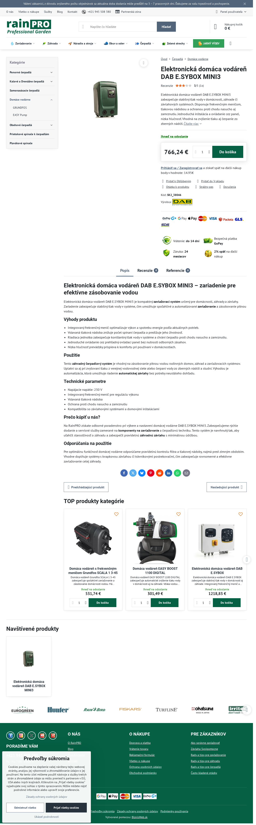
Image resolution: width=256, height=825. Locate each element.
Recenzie (167, 86)
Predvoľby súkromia (102, 811)
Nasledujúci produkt (227, 487)
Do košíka (227, 151)
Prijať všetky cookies (66, 807)
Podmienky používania (174, 811)
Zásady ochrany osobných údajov (137, 811)
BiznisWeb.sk (140, 817)
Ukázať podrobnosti (46, 817)
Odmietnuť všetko (25, 807)
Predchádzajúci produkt (86, 487)
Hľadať (166, 27)
